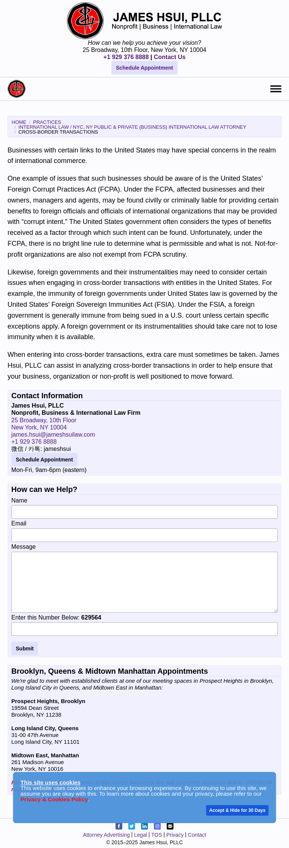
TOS (156, 835)
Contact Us (170, 57)
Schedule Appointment (144, 68)
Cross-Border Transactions (58, 132)
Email (144, 531)
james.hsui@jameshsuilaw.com (53, 434)
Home (19, 122)
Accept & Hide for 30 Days (237, 810)
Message (144, 578)
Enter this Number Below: (144, 625)
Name (144, 508)
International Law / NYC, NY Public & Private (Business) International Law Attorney (132, 127)
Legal (140, 835)
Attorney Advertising (106, 835)
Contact (197, 835)
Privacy (175, 835)
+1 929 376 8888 (126, 57)
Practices (47, 122)
